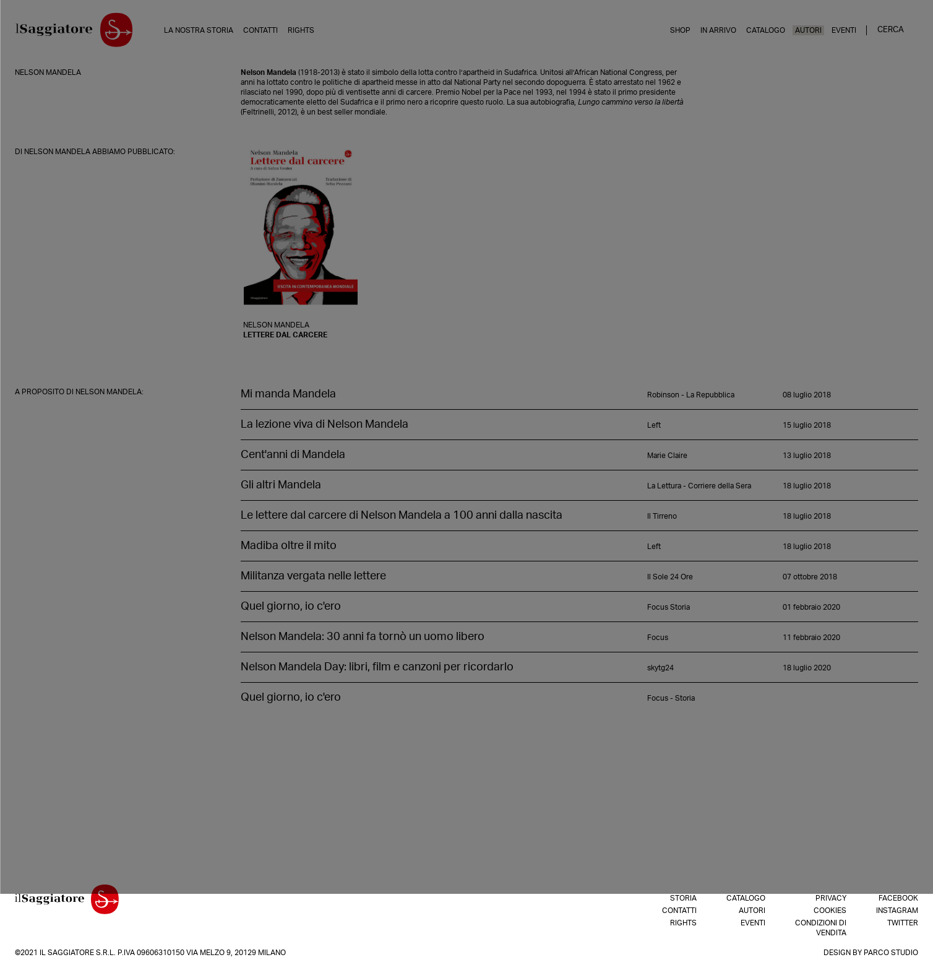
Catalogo (765, 30)
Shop (680, 30)
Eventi (844, 30)
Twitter (902, 923)
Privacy (830, 898)
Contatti (264, 30)
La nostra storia (203, 30)
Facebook (898, 898)
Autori (808, 30)
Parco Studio (891, 952)
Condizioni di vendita (820, 928)
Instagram (897, 910)
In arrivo (718, 30)
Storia (683, 898)
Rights (305, 30)
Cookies (830, 910)
